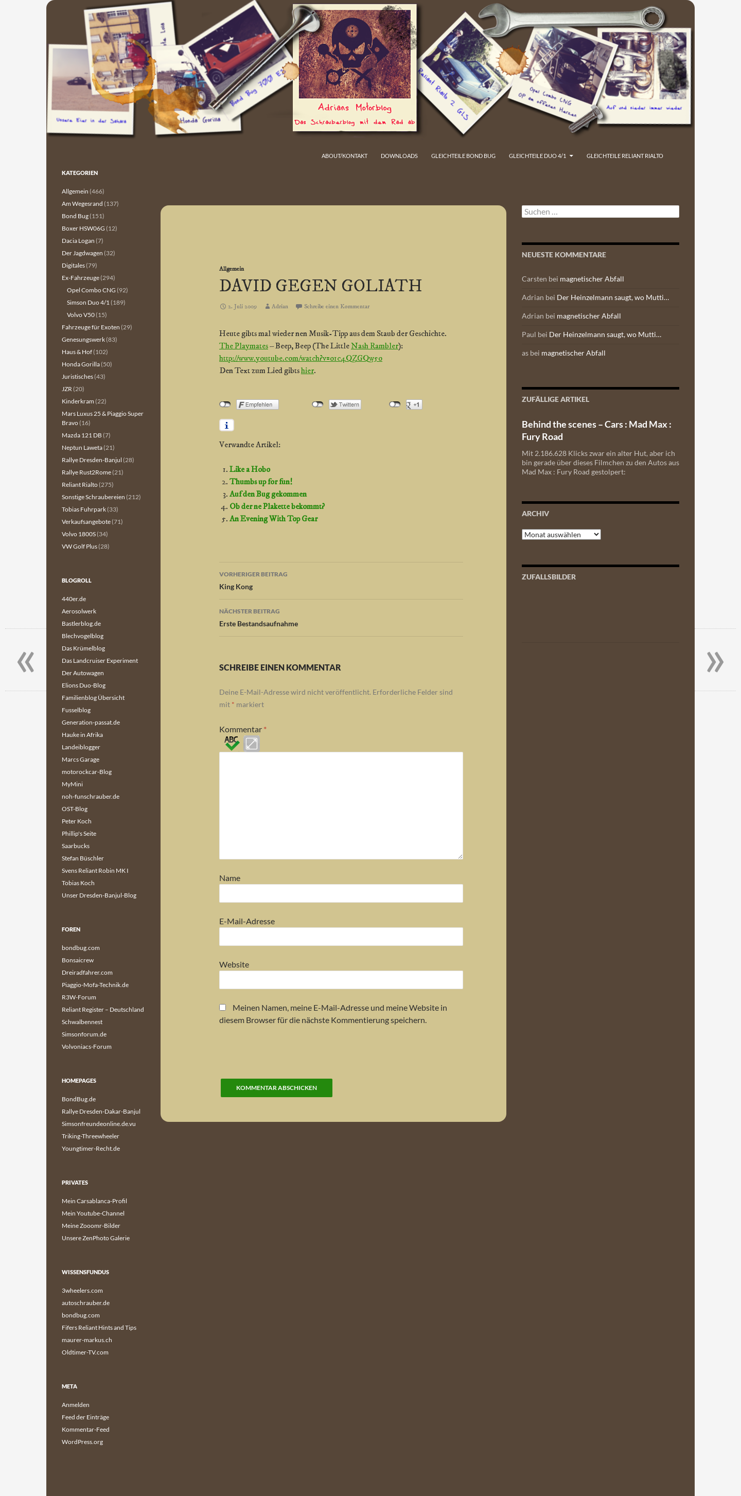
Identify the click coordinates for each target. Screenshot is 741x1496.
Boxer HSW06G (83, 228)
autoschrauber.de (86, 1303)
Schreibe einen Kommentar (336, 306)
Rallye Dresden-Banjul (92, 460)
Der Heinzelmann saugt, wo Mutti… (613, 297)
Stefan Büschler (83, 858)
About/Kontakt (344, 155)
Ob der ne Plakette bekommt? (277, 506)
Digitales (73, 265)
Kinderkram (78, 401)
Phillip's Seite (79, 833)
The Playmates (243, 346)
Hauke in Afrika (82, 734)
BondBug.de (79, 1099)
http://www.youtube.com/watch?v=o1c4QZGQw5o (300, 358)
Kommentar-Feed (86, 1429)
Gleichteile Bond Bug (463, 155)
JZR (67, 389)
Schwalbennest (82, 1022)
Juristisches (77, 376)
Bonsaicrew (78, 960)
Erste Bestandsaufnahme (341, 616)
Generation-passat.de (91, 722)
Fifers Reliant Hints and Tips (99, 1327)
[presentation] (297, 1059)
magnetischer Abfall (592, 278)
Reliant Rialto (80, 484)
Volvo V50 (81, 315)
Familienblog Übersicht (93, 697)
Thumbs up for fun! (261, 482)
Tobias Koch (78, 883)
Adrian (280, 306)
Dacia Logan (78, 240)
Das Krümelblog (83, 648)
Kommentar (243, 729)
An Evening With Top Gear (273, 519)
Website (234, 964)
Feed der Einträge (85, 1417)
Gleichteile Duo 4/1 (537, 155)
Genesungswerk (83, 339)
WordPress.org (82, 1442)
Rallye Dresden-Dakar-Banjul (101, 1111)
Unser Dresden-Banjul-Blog (99, 895)
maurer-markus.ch (87, 1340)
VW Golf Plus (79, 546)
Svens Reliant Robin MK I (95, 870)
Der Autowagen (83, 673)
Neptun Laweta (82, 447)
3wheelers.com (82, 1290)
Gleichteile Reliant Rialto (625, 155)
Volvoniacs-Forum (87, 1046)
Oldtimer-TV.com (85, 1352)
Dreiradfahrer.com (87, 972)
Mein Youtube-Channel (93, 1213)
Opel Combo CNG (91, 290)
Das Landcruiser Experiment (100, 660)
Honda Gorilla (81, 364)
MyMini (72, 784)
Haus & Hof (77, 352)
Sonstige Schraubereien (93, 497)
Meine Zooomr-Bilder (91, 1225)
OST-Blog (74, 809)
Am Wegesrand (82, 203)
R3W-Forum (79, 997)
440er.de (74, 599)
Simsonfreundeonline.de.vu (99, 1124)
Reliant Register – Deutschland (103, 1009)
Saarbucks (76, 846)
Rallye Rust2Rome (86, 472)
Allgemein (231, 269)
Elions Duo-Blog (83, 685)
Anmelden (76, 1405)
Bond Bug (75, 216)
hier (307, 370)
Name (229, 878)
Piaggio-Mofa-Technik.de (95, 985)
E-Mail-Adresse (247, 921)
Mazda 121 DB (82, 435)
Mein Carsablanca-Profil (94, 1201)
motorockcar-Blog (87, 772)
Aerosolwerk (79, 611)
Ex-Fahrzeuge (80, 277)
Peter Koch (77, 821)
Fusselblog (76, 710)
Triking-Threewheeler (90, 1136)
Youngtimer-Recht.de (91, 1148)
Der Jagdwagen (82, 253)
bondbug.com (81, 948)
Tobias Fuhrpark (84, 509)
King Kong (341, 579)
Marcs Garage (80, 759)
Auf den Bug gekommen (268, 494)
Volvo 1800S (79, 534)
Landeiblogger (81, 747)
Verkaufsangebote (86, 521)
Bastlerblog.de (81, 623)
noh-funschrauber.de (90, 796)
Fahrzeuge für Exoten (91, 327)
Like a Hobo (250, 469)
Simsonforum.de (84, 1034)
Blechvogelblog (82, 636)
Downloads (399, 155)
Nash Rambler (374, 346)
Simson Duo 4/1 (88, 302)
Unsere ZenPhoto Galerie (96, 1238)
